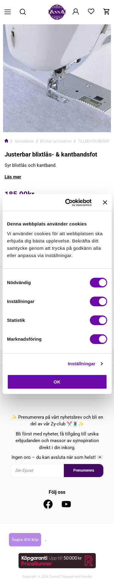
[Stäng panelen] (105, 202)
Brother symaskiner (56, 141)
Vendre (86, 577)
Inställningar (81, 363)
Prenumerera (83, 470)
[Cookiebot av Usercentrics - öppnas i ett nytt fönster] (68, 203)
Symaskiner (24, 141)
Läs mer (13, 177)
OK (57, 381)
